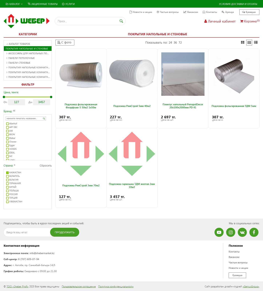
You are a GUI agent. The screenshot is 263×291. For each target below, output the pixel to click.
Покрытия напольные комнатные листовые (29, 72)
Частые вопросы (168, 12)
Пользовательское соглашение (79, 286)
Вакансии (190, 12)
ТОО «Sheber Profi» (18, 286)
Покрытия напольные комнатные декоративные (29, 67)
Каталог (14, 4)
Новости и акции (141, 12)
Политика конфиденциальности (115, 286)
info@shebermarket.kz (42, 253)
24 (170, 42)
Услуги (68, 4)
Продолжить (65, 232)
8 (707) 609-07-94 (28, 259)
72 (180, 42)
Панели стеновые (18, 62)
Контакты (210, 12)
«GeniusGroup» (251, 286)
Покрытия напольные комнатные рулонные (29, 76)
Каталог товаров (18, 43)
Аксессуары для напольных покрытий (29, 53)
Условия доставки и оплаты (238, 4)
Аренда (228, 12)
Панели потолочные (21, 57)
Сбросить (46, 165)
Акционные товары (42, 3)
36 (175, 42)
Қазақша (249, 12)
